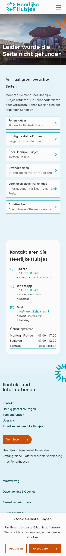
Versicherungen (13, 414)
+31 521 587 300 (28, 273)
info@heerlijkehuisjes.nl (33, 311)
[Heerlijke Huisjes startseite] (22, 7)
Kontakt (8, 403)
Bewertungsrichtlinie (17, 502)
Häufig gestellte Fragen (19, 409)
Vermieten (13, 439)
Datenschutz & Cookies (19, 491)
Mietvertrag (11, 481)
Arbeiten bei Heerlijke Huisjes (23, 426)
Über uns (9, 420)
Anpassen (16, 548)
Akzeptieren (41, 548)
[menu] (58, 7)
